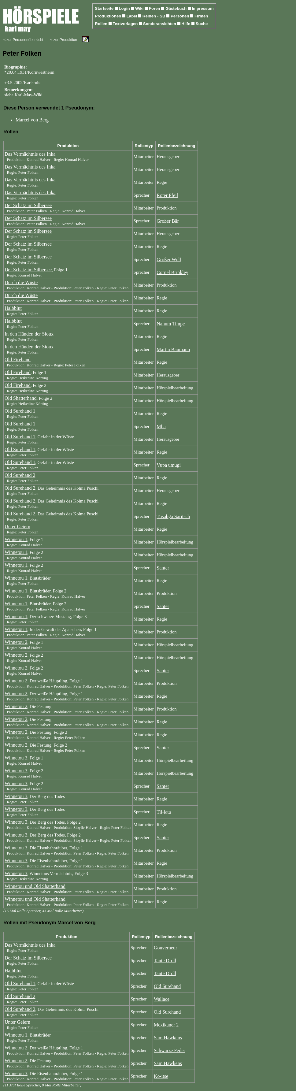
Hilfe (186, 23)
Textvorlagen (126, 23)
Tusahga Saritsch (173, 516)
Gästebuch (176, 8)
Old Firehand (18, 359)
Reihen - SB (154, 16)
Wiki (140, 8)
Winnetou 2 (16, 642)
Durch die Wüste (21, 282)
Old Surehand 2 (20, 475)
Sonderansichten (160, 23)
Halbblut (13, 308)
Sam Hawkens (168, 1037)
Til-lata (164, 812)
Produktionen (108, 16)
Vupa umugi (169, 465)
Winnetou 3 (16, 757)
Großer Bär (168, 221)
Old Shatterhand (20, 398)
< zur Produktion (63, 40)
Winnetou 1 (16, 539)
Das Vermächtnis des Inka (30, 154)
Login (125, 8)
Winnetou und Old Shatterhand (35, 886)
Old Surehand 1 (20, 411)
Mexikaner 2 (166, 1024)
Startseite (104, 8)
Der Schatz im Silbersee (28, 205)
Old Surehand (167, 986)
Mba (161, 426)
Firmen (201, 16)
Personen (180, 16)
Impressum (202, 8)
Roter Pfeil (167, 195)
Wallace (161, 999)
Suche (202, 23)
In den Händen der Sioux (29, 333)
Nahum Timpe (171, 323)
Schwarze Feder (169, 1050)
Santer (163, 567)
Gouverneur (165, 947)
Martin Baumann (173, 349)
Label (133, 16)
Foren (155, 8)
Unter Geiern (17, 526)
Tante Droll (165, 960)
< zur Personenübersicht (23, 40)
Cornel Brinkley (172, 272)
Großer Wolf (169, 259)
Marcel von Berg (32, 119)
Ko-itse (161, 1076)
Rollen (101, 23)
